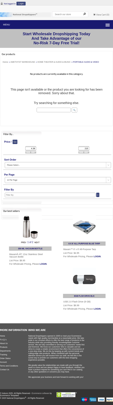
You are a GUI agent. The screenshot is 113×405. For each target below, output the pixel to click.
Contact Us (4, 370)
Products (3, 347)
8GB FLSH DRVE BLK (84, 296)
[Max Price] (83, 148)
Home (5, 62)
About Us (4, 343)
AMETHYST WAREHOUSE (22, 62)
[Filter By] (50, 195)
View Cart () (101, 14)
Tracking (3, 355)
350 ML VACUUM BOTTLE (30, 249)
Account (3, 362)
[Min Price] (30, 148)
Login (21, 3)
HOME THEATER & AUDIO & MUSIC (54, 62)
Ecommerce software (40, 393)
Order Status (5, 358)
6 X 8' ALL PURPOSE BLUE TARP (84, 244)
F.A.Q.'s (3, 340)
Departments (5, 351)
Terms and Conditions (9, 366)
